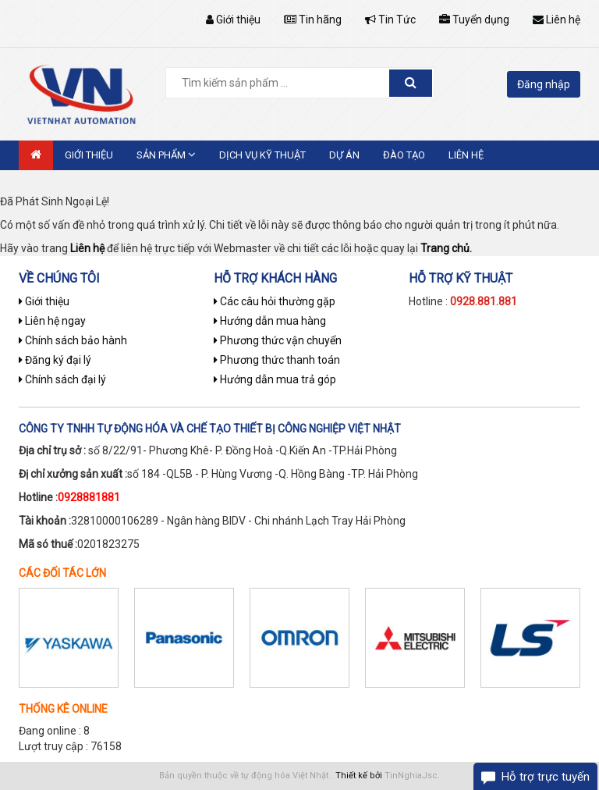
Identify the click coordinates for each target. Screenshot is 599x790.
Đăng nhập (543, 84)
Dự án (344, 155)
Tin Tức (390, 19)
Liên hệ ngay (52, 321)
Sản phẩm (166, 154)
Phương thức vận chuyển (278, 340)
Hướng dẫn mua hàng (270, 321)
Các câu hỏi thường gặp (274, 301)
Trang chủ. (446, 248)
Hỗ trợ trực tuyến (546, 777)
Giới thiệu (233, 19)
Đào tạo (404, 155)
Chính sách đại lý (62, 379)
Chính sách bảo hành (73, 340)
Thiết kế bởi (358, 775)
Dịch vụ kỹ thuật (262, 155)
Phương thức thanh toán (277, 360)
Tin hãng (313, 19)
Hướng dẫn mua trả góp (275, 379)
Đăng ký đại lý (55, 360)
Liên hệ (556, 19)
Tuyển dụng (474, 19)
